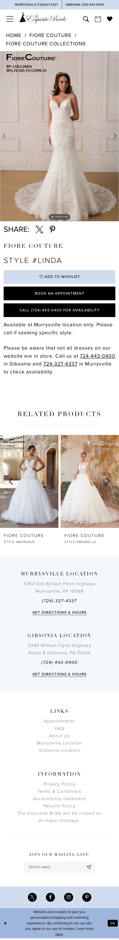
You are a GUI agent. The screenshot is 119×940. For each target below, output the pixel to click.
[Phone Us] (36, 4)
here (59, 936)
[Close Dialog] (5, 925)
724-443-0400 (97, 357)
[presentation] (29, 482)
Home (14, 35)
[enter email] (59, 868)
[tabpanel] (59, 136)
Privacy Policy (59, 785)
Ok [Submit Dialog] (113, 925)
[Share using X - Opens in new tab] (39, 229)
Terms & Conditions (60, 792)
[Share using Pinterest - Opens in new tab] (52, 229)
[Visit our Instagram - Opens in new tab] (68, 898)
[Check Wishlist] (110, 19)
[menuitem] (9, 19)
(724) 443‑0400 (59, 663)
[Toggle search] (86, 19)
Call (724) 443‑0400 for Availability (59, 311)
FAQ (59, 729)
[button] (9, 19)
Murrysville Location (59, 744)
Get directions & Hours (59, 613)
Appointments (59, 722)
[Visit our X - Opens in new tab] (32, 898)
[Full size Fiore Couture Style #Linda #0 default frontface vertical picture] (59, 136)
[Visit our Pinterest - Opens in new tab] (87, 898)
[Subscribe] (90, 868)
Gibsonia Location (59, 751)
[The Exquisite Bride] (43, 18)
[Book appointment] (98, 19)
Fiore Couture (50, 35)
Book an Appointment (60, 294)
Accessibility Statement (59, 799)
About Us (59, 737)
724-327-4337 (60, 365)
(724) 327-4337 (59, 602)
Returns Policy (59, 807)
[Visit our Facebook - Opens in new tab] (50, 898)
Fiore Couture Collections (46, 44)
